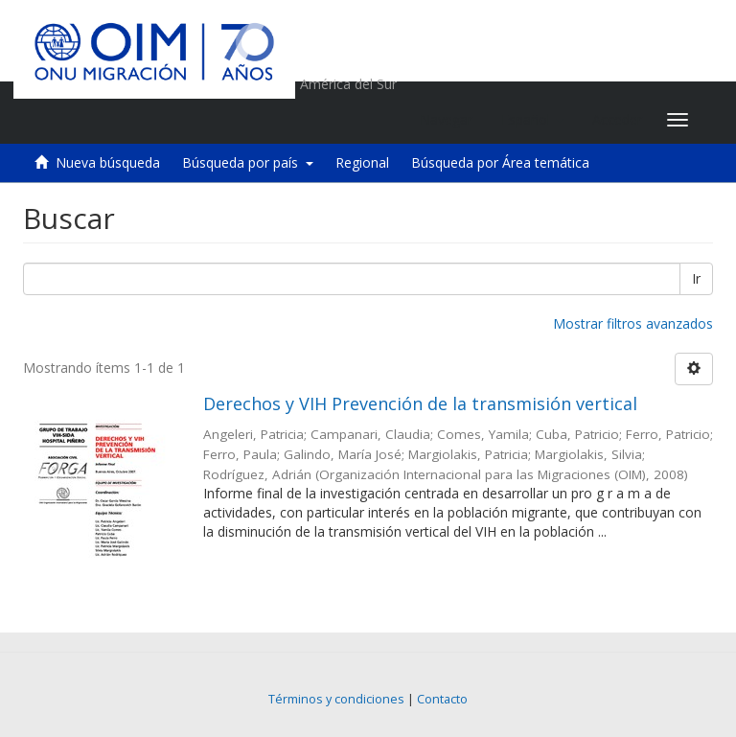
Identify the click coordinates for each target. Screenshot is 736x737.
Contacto (442, 699)
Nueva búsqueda (108, 162)
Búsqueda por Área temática (500, 162)
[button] (532, 120)
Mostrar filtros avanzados (633, 323)
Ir (696, 278)
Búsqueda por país (247, 162)
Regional (362, 162)
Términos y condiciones (336, 699)
